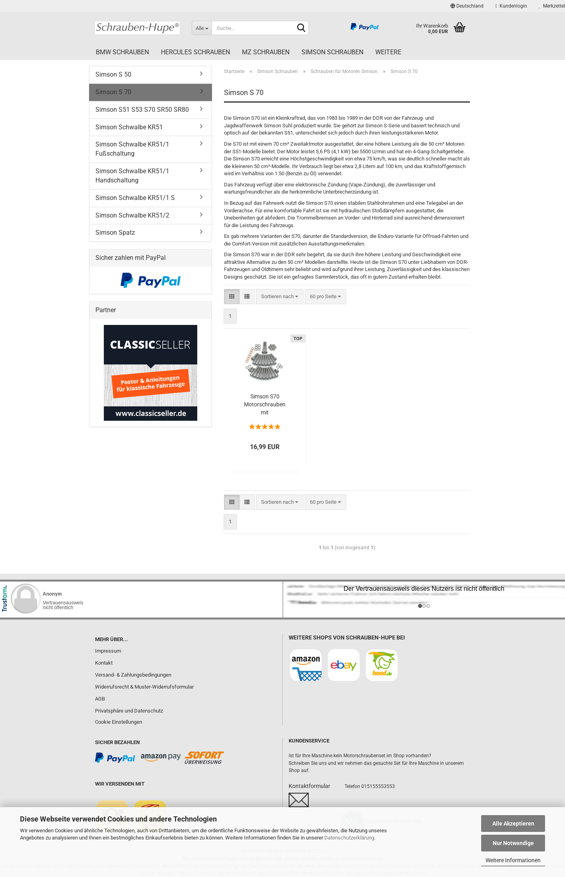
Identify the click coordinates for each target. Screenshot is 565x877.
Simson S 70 (113, 92)
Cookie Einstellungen (118, 722)
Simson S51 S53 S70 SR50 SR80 (142, 109)
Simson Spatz (115, 232)
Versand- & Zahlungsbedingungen (133, 675)
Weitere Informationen (513, 860)
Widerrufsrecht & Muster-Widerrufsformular (144, 687)
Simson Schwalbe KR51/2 (132, 215)
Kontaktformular (309, 786)
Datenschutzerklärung (349, 838)
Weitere (388, 52)
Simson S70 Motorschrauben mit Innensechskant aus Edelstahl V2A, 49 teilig (264, 404)
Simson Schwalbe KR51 (129, 127)
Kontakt (104, 663)
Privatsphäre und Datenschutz (129, 711)
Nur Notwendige (513, 843)
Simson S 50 (113, 74)
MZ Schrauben (265, 52)
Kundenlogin (511, 6)
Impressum (108, 651)
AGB (100, 699)
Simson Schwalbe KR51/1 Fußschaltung (132, 149)
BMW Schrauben (122, 52)
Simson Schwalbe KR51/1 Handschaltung (132, 175)
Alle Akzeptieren (513, 823)
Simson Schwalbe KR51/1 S (135, 198)
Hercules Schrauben (195, 52)
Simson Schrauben (332, 52)
